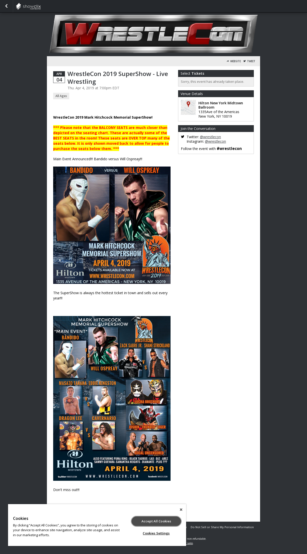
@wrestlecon (210, 136)
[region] (97, 525)
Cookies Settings (156, 533)
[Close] (181, 509)
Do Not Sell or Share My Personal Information (222, 527)
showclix (41, 6)
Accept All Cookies (156, 521)
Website (235, 61)
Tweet (251, 61)
